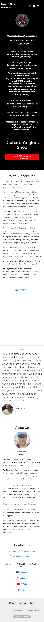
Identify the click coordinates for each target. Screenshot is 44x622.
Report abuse (34, 610)
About (12, 4)
